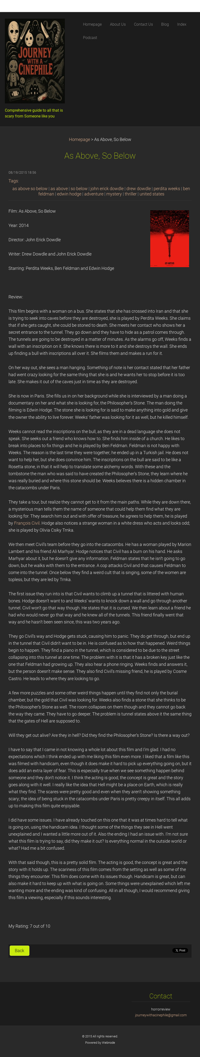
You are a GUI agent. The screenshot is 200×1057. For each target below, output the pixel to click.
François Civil (27, 523)
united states (152, 194)
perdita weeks (167, 188)
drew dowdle (138, 188)
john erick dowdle (107, 188)
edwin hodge (69, 194)
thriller (131, 194)
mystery (114, 194)
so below (79, 188)
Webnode (108, 1042)
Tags (13, 181)
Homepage (79, 139)
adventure (93, 194)
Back (19, 950)
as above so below (30, 188)
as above (59, 188)
